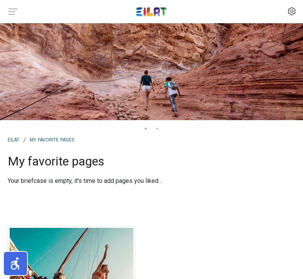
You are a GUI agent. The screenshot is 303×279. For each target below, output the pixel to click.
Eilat (13, 139)
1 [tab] (146, 129)
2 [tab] (157, 129)
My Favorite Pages (52, 139)
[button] (15, 263)
